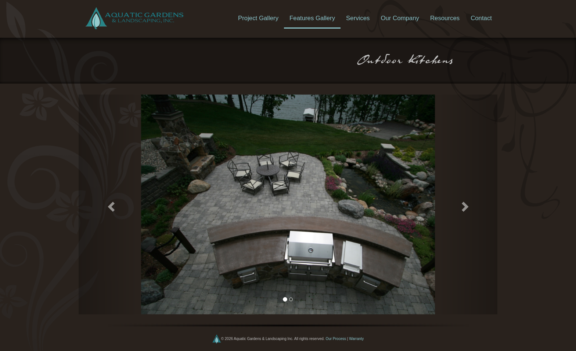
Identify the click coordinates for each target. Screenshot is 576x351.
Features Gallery (312, 18)
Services (358, 18)
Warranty (356, 339)
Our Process (335, 339)
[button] (110, 204)
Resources (445, 18)
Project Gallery (258, 18)
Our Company (400, 18)
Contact (481, 18)
